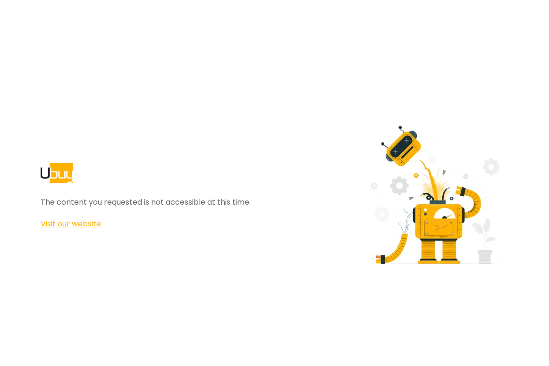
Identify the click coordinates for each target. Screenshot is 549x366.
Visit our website (71, 223)
